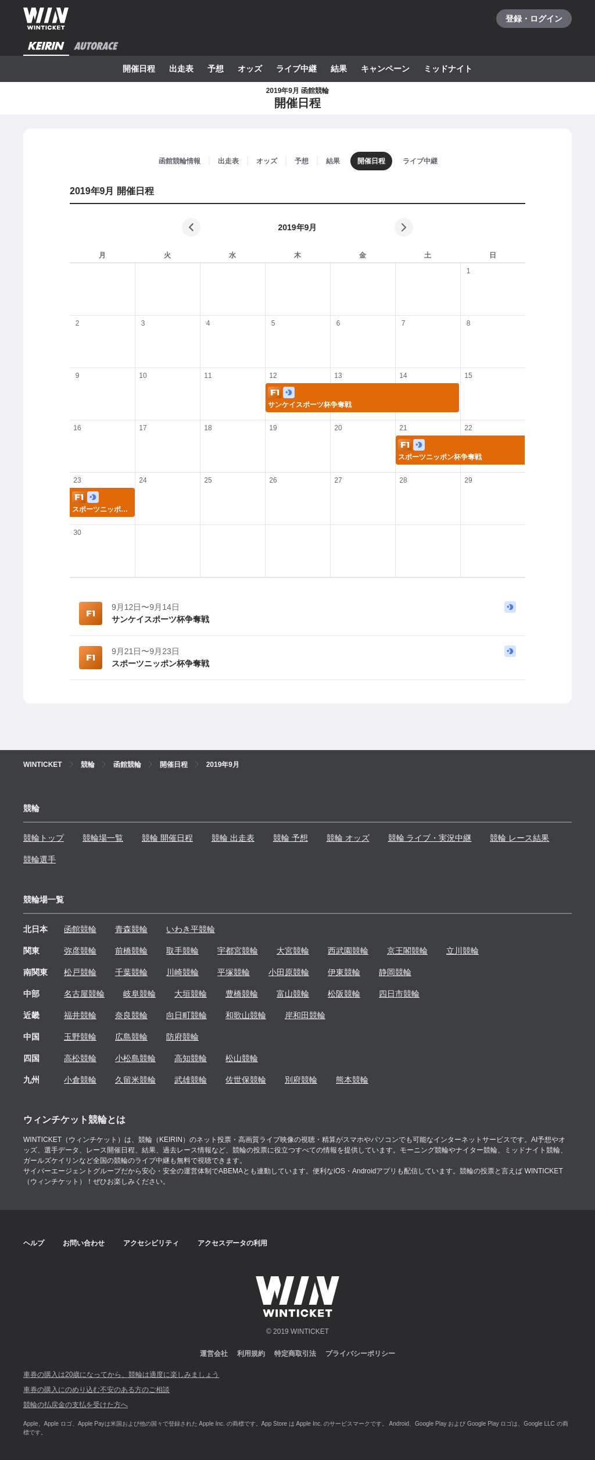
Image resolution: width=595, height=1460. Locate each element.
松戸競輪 (80, 972)
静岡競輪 (395, 972)
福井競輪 (80, 1015)
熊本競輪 (352, 1079)
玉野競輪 (80, 1036)
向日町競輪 (186, 1015)
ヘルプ (33, 1243)
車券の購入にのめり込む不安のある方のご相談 (96, 1390)
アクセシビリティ (151, 1243)
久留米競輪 (135, 1079)
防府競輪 (182, 1036)
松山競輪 (241, 1058)
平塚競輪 (233, 972)
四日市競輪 (399, 993)
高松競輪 (80, 1058)
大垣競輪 (190, 993)
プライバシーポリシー (360, 1354)
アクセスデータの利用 (232, 1243)
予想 (215, 68)
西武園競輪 (348, 950)
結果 (339, 68)
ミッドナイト (448, 68)
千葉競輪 (131, 972)
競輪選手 (39, 859)
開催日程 (139, 68)
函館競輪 (80, 929)
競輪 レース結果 (519, 838)
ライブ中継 (296, 68)
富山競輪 (293, 993)
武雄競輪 (190, 1079)
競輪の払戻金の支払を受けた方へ (75, 1405)
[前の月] (191, 227)
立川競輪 (462, 950)
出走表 (181, 68)
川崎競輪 (182, 972)
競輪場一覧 (103, 838)
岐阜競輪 (139, 993)
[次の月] (404, 227)
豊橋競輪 (241, 993)
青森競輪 (131, 929)
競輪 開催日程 (167, 838)
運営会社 (214, 1354)
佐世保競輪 (245, 1079)
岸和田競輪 (305, 1015)
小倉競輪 (80, 1079)
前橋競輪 (131, 950)
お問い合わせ (84, 1243)
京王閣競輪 (407, 950)
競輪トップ (43, 838)
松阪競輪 (344, 993)
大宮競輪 (293, 950)
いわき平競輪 (190, 929)
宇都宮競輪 (237, 950)
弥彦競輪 (80, 950)
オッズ (250, 68)
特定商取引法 (295, 1354)
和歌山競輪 (245, 1015)
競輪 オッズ (348, 838)
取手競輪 (182, 950)
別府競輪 (301, 1079)
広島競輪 (131, 1036)
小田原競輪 (288, 972)
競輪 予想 (290, 838)
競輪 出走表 (233, 838)
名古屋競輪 (84, 993)
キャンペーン (385, 68)
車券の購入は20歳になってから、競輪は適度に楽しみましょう (121, 1374)
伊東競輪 (344, 972)
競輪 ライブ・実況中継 (430, 838)
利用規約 (251, 1354)
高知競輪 (190, 1058)
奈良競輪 (131, 1015)
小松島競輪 (135, 1058)
